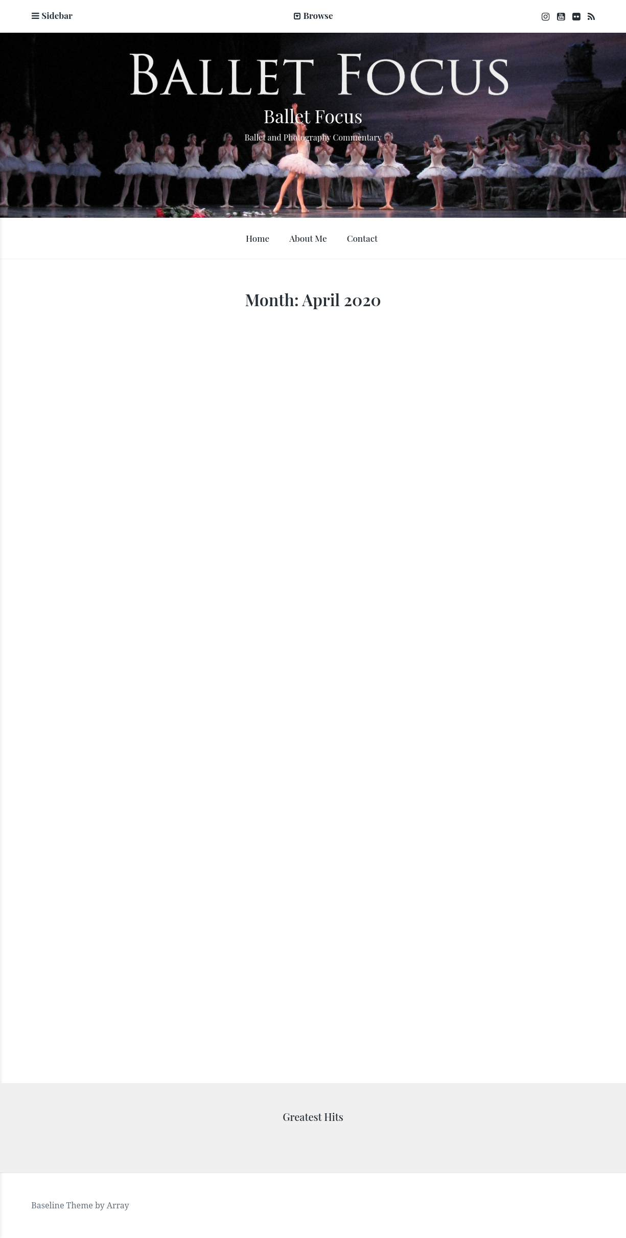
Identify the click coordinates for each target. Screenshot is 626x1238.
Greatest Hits (313, 1117)
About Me (308, 238)
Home (257, 238)
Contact (362, 238)
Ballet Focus (313, 115)
